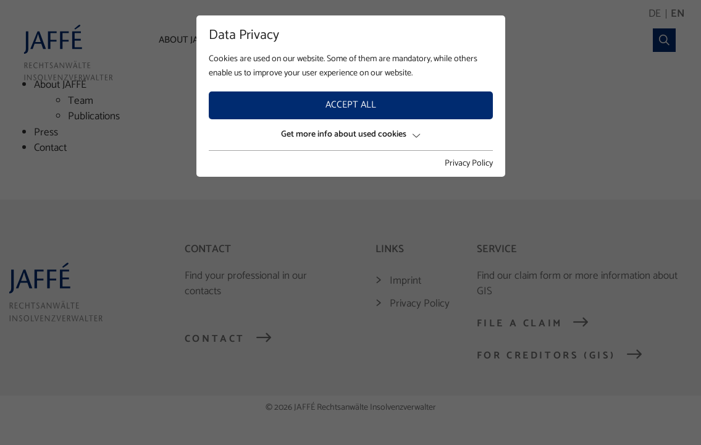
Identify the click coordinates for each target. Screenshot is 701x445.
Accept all (350, 104)
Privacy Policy (469, 164)
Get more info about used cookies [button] (350, 134)
